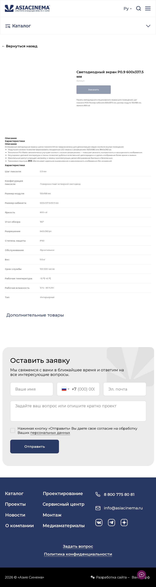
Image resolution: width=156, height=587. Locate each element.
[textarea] (78, 411)
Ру (126, 8)
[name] (31, 389)
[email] (124, 389)
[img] (27, 8)
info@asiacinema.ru (123, 508)
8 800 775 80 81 (119, 494)
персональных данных (50, 433)
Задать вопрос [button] (78, 546)
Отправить (34, 446)
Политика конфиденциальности (78, 554)
